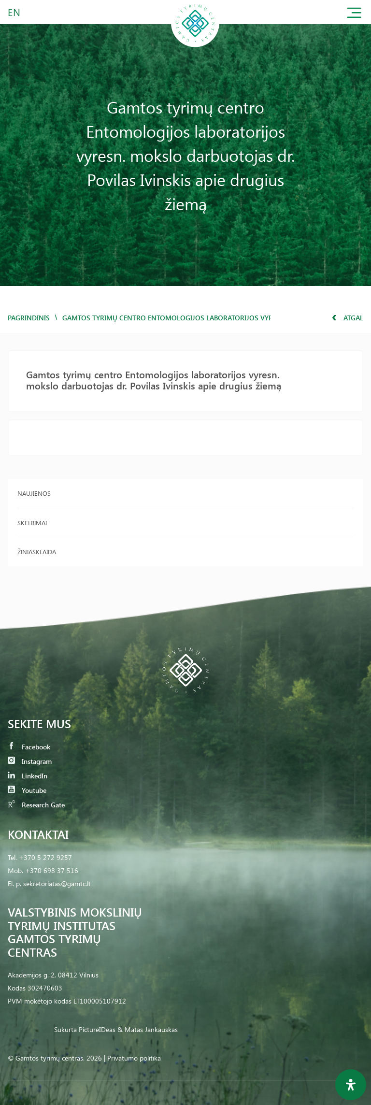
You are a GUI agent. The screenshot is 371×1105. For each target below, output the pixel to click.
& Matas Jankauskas (147, 1029)
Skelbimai (32, 522)
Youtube (27, 790)
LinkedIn (27, 775)
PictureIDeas (97, 1029)
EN (14, 11)
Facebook (29, 746)
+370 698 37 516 (51, 870)
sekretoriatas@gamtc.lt (57, 883)
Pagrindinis (29, 317)
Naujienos (34, 493)
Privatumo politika (134, 1057)
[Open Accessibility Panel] (350, 1084)
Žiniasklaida (36, 551)
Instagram (30, 761)
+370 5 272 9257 (45, 857)
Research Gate (36, 804)
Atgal (347, 317)
